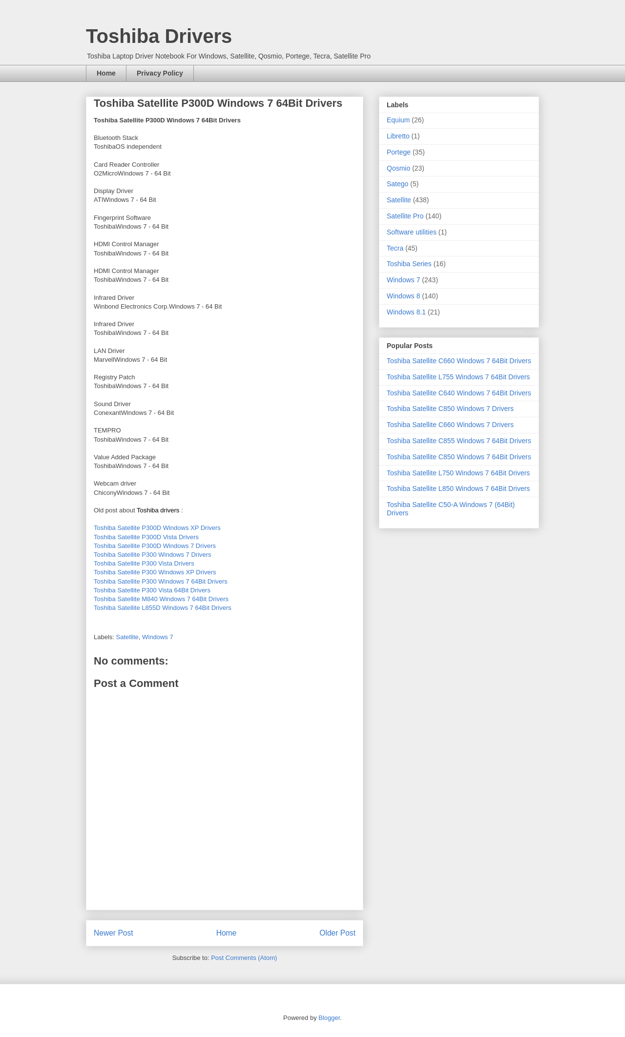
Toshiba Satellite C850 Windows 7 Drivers (450, 408)
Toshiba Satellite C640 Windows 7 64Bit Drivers (459, 393)
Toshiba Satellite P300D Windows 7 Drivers (155, 545)
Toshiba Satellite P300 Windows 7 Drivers (152, 554)
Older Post (337, 933)
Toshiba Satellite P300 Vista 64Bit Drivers (152, 590)
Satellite (127, 637)
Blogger (329, 1017)
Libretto (398, 136)
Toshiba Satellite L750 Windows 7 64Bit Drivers (458, 473)
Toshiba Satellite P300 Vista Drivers (144, 563)
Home (106, 73)
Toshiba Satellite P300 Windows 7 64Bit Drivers (161, 581)
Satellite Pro (405, 216)
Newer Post (113, 933)
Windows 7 (157, 637)
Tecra (395, 248)
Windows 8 (403, 296)
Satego (397, 184)
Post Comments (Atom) (244, 957)
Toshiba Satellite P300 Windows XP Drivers (155, 572)
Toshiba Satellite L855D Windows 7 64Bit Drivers (162, 607)
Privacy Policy (160, 73)
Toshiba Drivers (159, 36)
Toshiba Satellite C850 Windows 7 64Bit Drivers (459, 457)
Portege (399, 152)
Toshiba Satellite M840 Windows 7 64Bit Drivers (161, 599)
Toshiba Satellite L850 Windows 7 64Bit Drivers (458, 488)
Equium (398, 120)
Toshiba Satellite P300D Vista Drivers (146, 537)
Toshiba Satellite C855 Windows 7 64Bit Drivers (459, 441)
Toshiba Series (409, 264)
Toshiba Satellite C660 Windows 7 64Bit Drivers (459, 361)
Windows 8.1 (406, 312)
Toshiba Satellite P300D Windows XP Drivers (157, 527)
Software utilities (412, 232)
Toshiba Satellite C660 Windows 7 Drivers (450, 425)
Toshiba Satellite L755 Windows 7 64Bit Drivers (458, 377)
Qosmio (398, 168)
